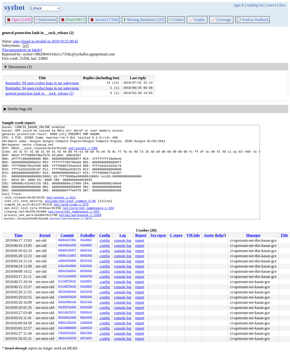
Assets (209, 235)
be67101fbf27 (67, 312)
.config (104, 240)
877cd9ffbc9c (67, 281)
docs (282, 5)
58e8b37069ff (67, 250)
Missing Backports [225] (143, 20)
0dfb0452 (86, 271)
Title (284, 235)
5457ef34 (86, 291)
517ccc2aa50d (67, 276)
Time (18, 235)
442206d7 (86, 240)
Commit (67, 235)
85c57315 (86, 260)
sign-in (239, 5)
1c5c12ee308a (67, 266)
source (271, 5)
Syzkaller (87, 235)
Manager (253, 235)
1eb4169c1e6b (67, 245)
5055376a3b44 (67, 271)
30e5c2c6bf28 (67, 338)
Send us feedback (252, 20)
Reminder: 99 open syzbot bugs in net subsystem (42, 83)
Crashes (176, 20)
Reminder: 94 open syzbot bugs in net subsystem (42, 88)
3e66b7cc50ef (67, 255)
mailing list (255, 5)
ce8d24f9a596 (67, 260)
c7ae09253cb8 (67, 297)
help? (220, 235)
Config (104, 235)
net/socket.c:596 (83, 153)
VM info (193, 235)
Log (123, 235)
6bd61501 (86, 255)
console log (122, 240)
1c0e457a (86, 328)
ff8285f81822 (67, 333)
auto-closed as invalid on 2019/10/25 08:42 (45, 41)
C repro (176, 235)
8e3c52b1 (86, 266)
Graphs (197, 20)
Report (141, 235)
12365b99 (86, 322)
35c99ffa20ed (67, 307)
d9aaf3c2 (86, 250)
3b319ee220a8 (67, 317)
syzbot (14, 7)
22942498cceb (67, 302)
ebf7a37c (86, 338)
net (25, 45)
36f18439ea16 (67, 291)
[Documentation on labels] (22, 50)
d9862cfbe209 (67, 322)
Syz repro (158, 235)
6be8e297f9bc (67, 240)
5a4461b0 (86, 307)
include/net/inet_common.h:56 (70, 216)
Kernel (44, 235)
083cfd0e (86, 333)
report (139, 240)
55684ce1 (86, 312)
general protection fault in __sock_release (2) (39, 93)
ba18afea (86, 276)
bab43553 (86, 317)
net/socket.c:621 (61, 212)
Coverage (221, 20)
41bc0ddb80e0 (67, 328)
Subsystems (45, 20)
